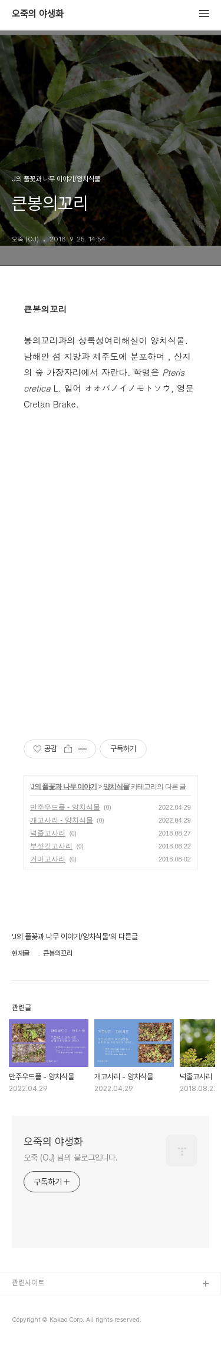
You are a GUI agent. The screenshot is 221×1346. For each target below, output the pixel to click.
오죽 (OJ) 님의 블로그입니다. (71, 1157)
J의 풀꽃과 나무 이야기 (64, 787)
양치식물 (116, 787)
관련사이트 (28, 1282)
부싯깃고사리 (51, 846)
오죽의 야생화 (38, 14)
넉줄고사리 (47, 833)
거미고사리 (47, 859)
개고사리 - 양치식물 (61, 820)
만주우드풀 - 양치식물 (65, 807)
